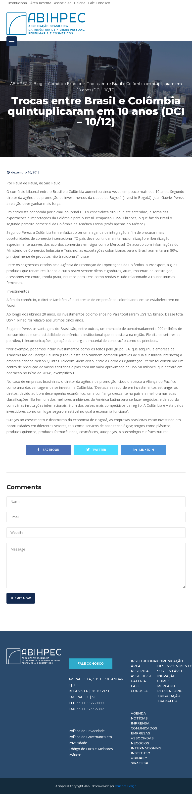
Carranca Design (126, 786)
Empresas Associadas (142, 735)
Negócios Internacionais (146, 745)
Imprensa (140, 723)
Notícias (139, 718)
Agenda (138, 713)
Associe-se (141, 676)
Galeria (138, 681)
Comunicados (144, 728)
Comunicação (170, 661)
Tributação (168, 696)
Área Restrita (140, 668)
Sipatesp (139, 763)
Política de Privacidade (87, 730)
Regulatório (170, 691)
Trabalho (167, 701)
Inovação (166, 676)
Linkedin (144, 450)
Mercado (166, 686)
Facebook (48, 450)
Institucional (144, 661)
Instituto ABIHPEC (140, 755)
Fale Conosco (91, 663)
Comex (163, 681)
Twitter (96, 450)
